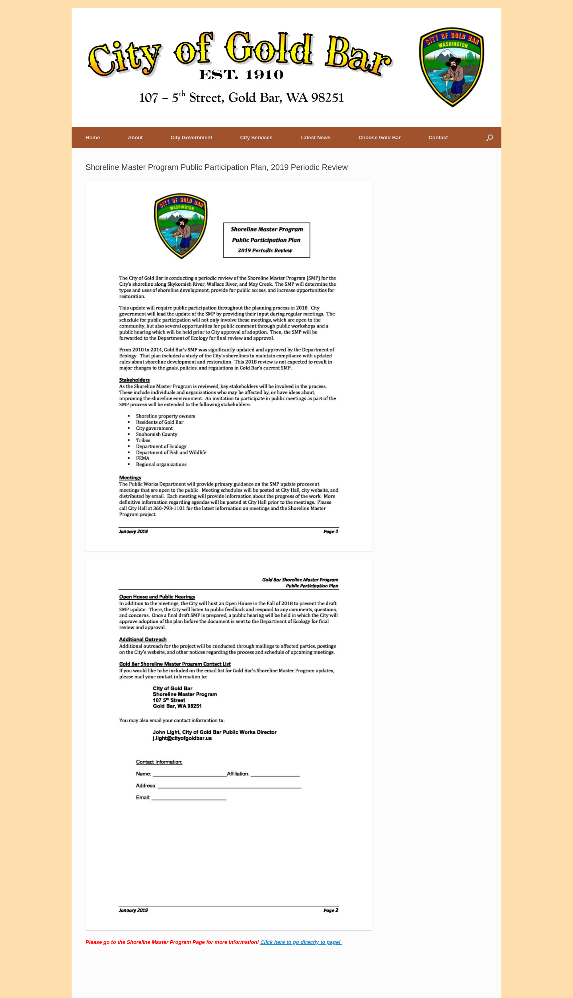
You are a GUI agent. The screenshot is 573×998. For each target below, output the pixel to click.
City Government (191, 137)
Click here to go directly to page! (301, 942)
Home (93, 137)
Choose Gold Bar (380, 137)
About (135, 137)
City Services (256, 137)
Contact (438, 137)
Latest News (315, 137)
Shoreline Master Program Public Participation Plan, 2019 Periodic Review (217, 167)
